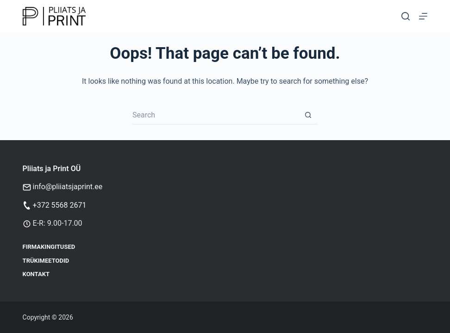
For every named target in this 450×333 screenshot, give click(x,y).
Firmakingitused (49, 246)
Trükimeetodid (46, 260)
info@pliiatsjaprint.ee (68, 186)
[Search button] (308, 115)
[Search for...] (215, 115)
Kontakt (36, 274)
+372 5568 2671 (60, 205)
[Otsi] (405, 16)
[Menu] (423, 16)
